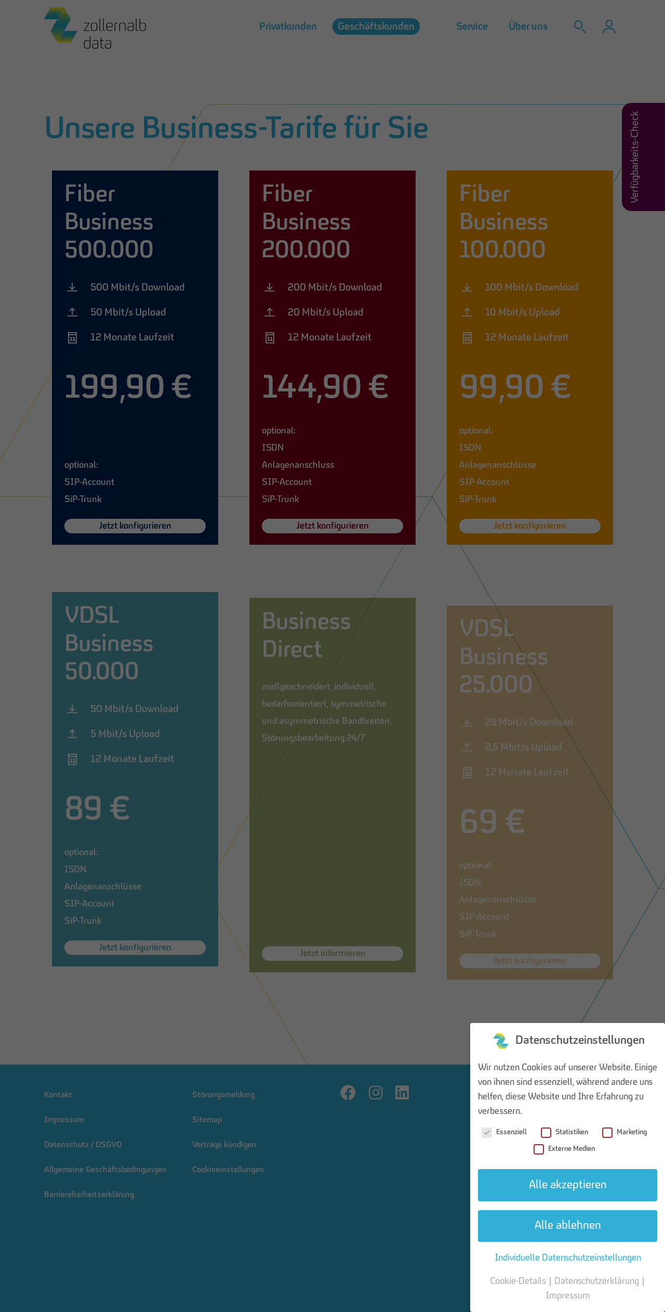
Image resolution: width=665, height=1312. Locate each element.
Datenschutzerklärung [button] (597, 1281)
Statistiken (564, 1132)
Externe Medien (564, 1149)
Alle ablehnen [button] (568, 1225)
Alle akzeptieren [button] (568, 1185)
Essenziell (504, 1132)
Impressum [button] (568, 1296)
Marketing (624, 1132)
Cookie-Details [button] (519, 1281)
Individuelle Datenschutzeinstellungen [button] (568, 1258)
